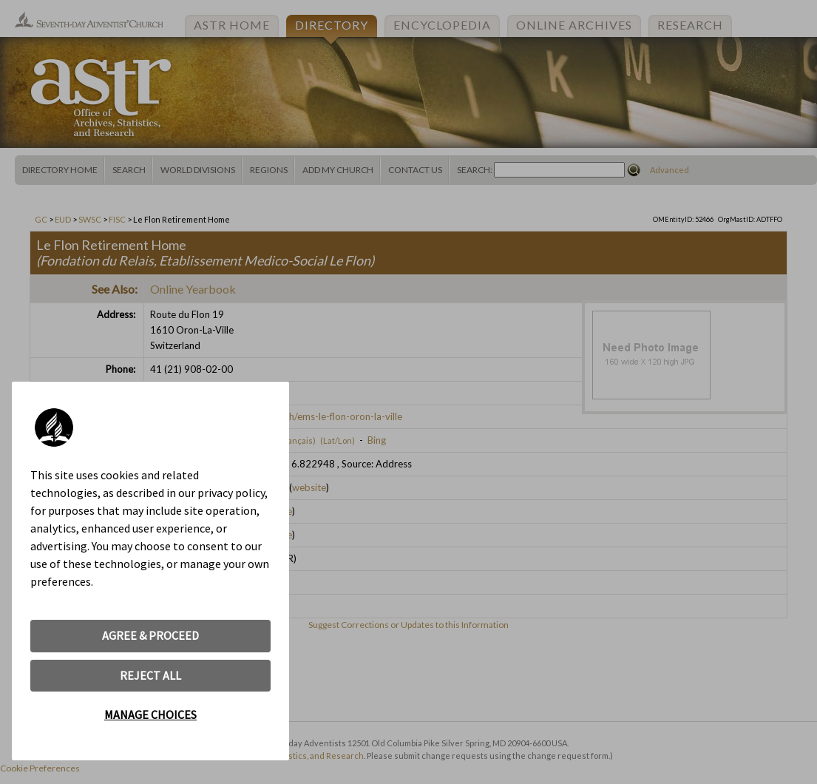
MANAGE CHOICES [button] (150, 714)
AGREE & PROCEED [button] (150, 635)
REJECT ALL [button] (150, 675)
